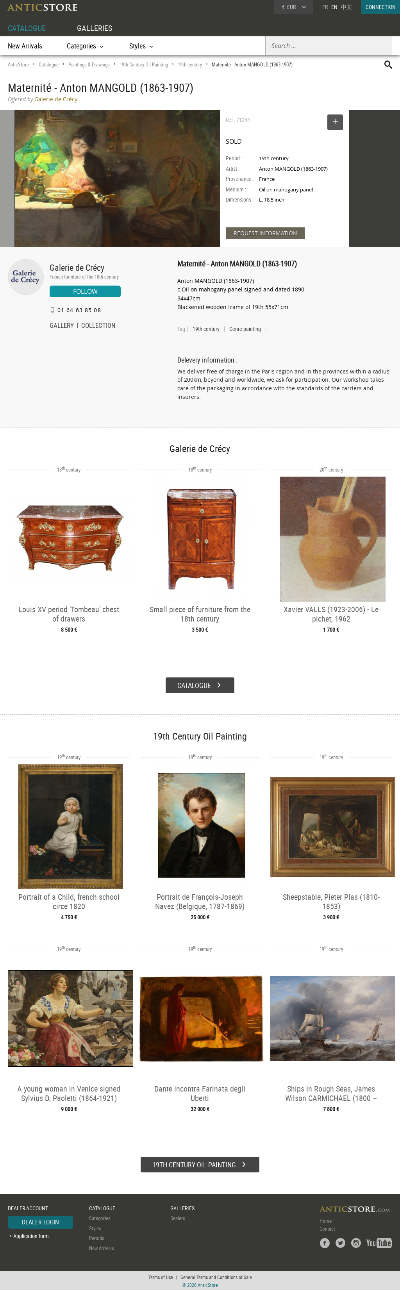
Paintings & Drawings (89, 64)
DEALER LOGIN (40, 1221)
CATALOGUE (27, 28)
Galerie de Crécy (77, 267)
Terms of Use (160, 1276)
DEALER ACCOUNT (28, 1207)
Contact (327, 1227)
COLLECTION (98, 326)
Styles (95, 1227)
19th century (190, 64)
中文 (346, 7)
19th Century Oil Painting (144, 64)
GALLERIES (94, 28)
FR (325, 7)
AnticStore (18, 64)
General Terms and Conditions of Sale (216, 1276)
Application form (31, 1234)
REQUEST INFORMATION (265, 233)
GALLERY (62, 326)
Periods (96, 1237)
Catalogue (49, 64)
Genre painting (245, 329)
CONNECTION (381, 7)
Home (326, 1220)
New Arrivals (25, 45)
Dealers (177, 1217)
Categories (100, 1217)
